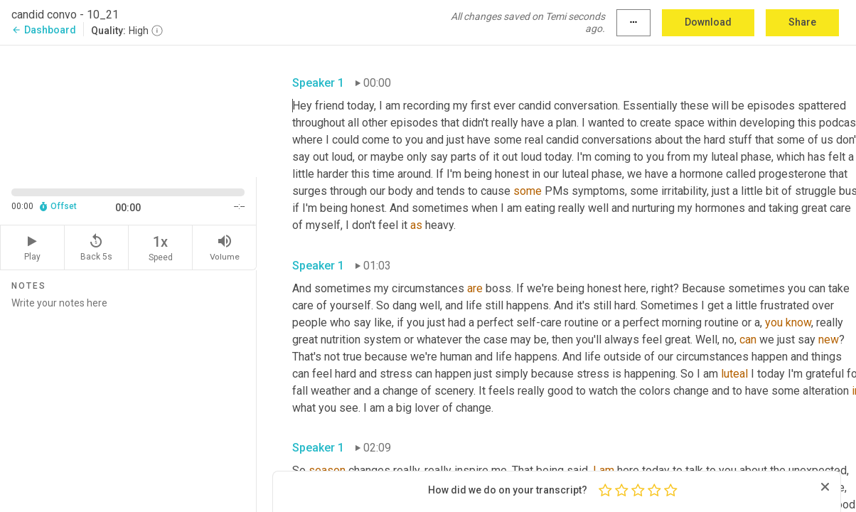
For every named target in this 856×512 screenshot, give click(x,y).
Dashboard (43, 30)
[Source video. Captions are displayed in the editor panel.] (128, 110)
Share (802, 22)
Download (708, 22)
